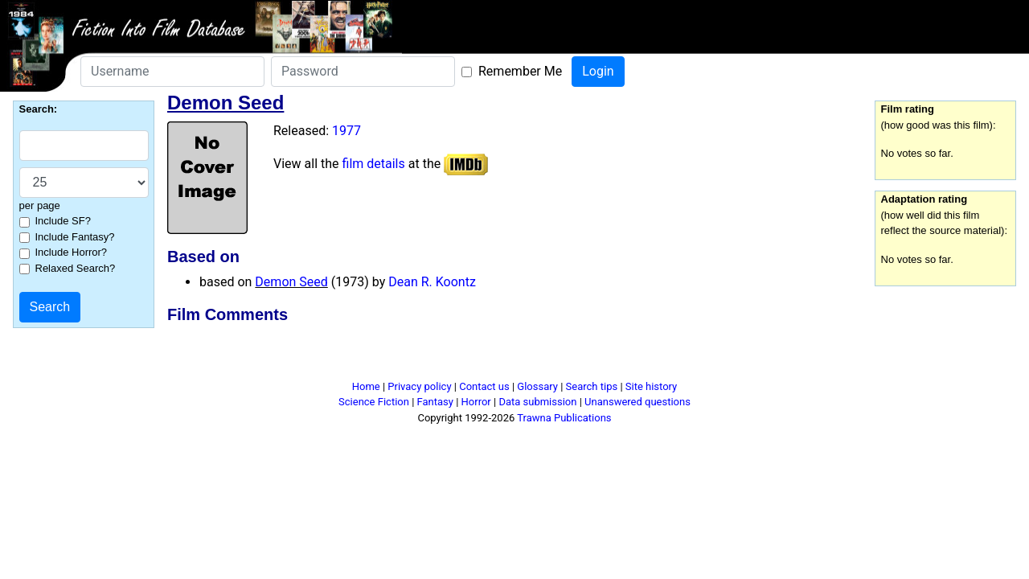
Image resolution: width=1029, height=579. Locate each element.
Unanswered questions (637, 402)
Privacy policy (419, 386)
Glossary (537, 386)
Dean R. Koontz (432, 282)
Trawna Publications (564, 418)
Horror (476, 402)
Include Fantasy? (75, 237)
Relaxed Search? (75, 268)
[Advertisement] (514, 355)
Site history (651, 386)
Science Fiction (373, 402)
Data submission (537, 402)
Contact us (484, 386)
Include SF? (63, 221)
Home (366, 386)
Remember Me (520, 71)
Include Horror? (71, 252)
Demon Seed (291, 282)
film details (373, 163)
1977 (346, 130)
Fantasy (435, 402)
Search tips (592, 386)
